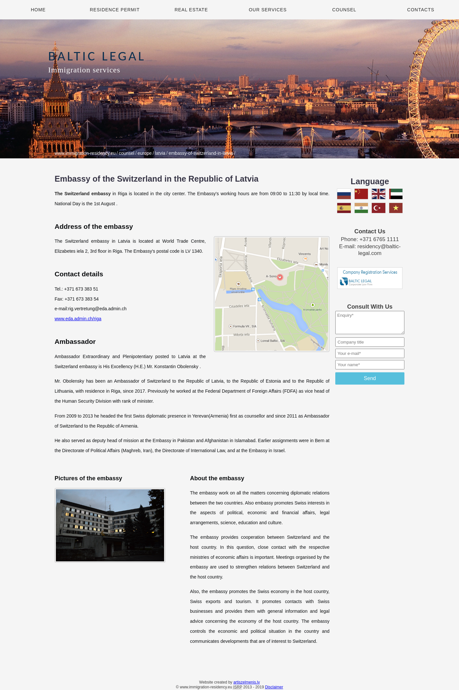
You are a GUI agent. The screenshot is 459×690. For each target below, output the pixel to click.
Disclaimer (274, 687)
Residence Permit (115, 9)
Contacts (420, 9)
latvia (160, 153)
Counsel (344, 9)
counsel (126, 153)
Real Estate (191, 9)
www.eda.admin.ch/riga (78, 318)
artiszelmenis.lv (246, 682)
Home (38, 9)
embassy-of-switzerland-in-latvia (201, 153)
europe (145, 153)
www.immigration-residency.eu (85, 153)
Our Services (268, 9)
